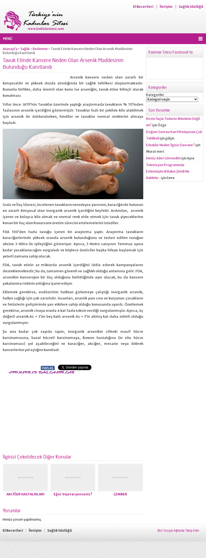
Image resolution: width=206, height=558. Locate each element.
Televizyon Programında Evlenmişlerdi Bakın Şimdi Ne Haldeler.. (167, 171)
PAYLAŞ (47, 368)
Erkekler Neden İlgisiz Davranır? (170, 145)
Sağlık (25, 49)
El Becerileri (143, 7)
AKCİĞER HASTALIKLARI (25, 494)
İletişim (166, 7)
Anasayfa (10, 49)
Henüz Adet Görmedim (163, 158)
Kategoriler (155, 95)
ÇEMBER (120, 494)
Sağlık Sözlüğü (191, 7)
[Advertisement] (48, 412)
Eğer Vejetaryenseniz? (73, 494)
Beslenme (40, 49)
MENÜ (7, 39)
